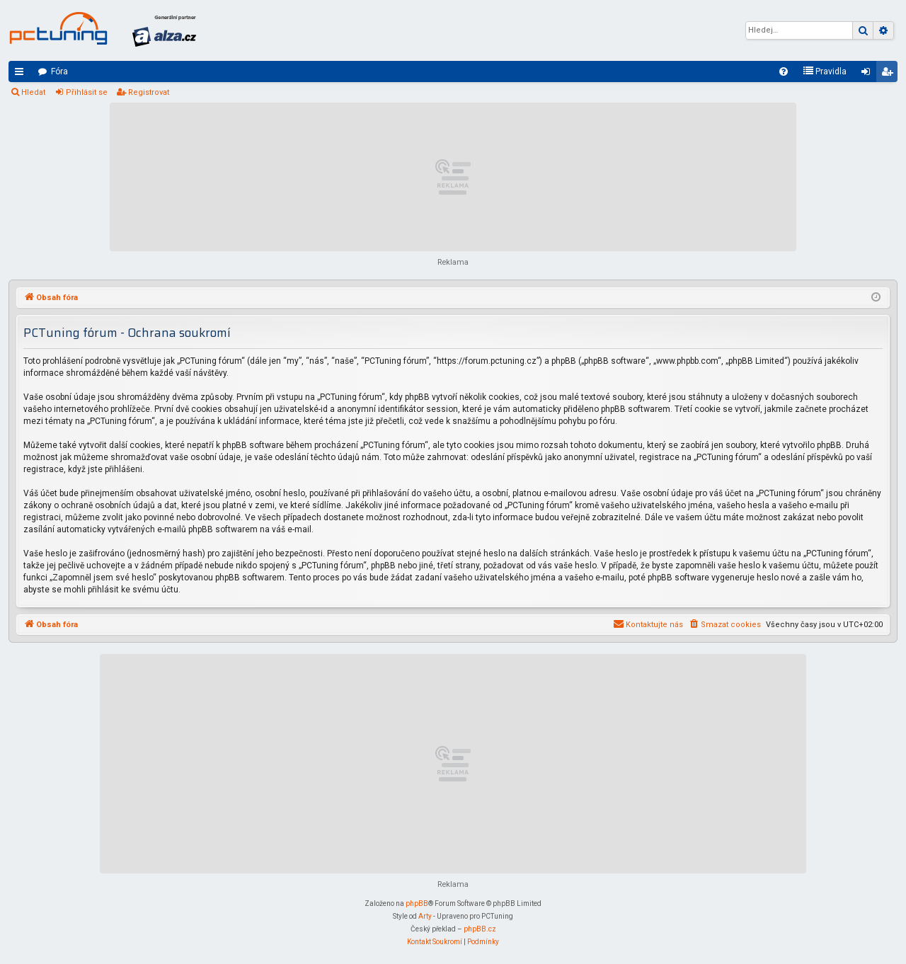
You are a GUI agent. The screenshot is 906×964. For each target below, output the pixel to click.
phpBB (417, 903)
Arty (425, 916)
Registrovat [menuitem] (890, 74)
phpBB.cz (480, 929)
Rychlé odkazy (22, 74)
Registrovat (148, 92)
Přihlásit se (87, 92)
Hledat (33, 92)
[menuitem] (783, 71)
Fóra (59, 71)
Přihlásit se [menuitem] (868, 74)
